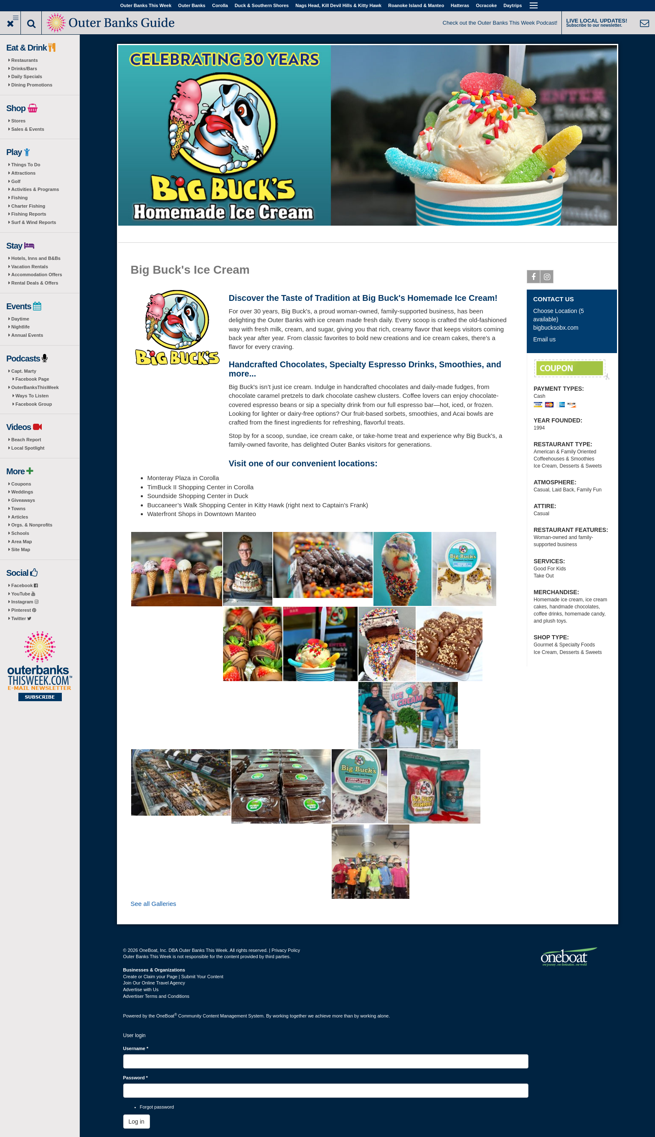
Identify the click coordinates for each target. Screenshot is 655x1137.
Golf (15, 181)
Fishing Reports (28, 213)
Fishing (19, 197)
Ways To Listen (31, 395)
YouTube (23, 593)
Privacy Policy (286, 950)
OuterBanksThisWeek (35, 387)
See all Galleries (153, 903)
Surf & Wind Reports (33, 222)
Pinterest (23, 610)
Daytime (20, 318)
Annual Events (27, 335)
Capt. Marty (23, 371)
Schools (20, 533)
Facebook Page (32, 379)
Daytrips (512, 5)
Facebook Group (33, 404)
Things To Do (25, 164)
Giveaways (23, 500)
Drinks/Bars (24, 68)
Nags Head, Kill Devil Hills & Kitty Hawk (338, 5)
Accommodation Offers (36, 274)
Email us (544, 339)
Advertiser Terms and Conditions (156, 996)
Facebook (24, 585)
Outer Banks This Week (146, 5)
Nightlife (20, 326)
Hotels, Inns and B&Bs (36, 258)
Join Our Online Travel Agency (154, 982)
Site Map (20, 549)
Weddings (22, 491)
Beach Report (26, 439)
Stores (18, 120)
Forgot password (157, 1106)
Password (135, 1077)
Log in (137, 1121)
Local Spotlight (27, 447)
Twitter (21, 618)
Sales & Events (27, 129)
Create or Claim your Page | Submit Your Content (173, 976)
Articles (19, 516)
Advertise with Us (141, 989)
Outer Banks (191, 5)
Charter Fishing (28, 206)
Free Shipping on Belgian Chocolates (571, 369)
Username (136, 1048)
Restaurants (24, 60)
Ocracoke (486, 5)
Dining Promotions (31, 84)
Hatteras (460, 5)
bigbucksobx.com (555, 327)
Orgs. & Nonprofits (31, 524)
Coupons (21, 483)
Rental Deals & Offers (34, 282)
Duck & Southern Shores (262, 5)
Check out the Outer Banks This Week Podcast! (500, 23)
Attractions (23, 173)
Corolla (220, 5)
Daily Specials (26, 76)
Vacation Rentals (29, 266)
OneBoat (166, 1015)
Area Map (21, 541)
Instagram (24, 601)
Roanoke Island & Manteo (416, 5)
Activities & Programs (35, 189)
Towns (18, 508)
